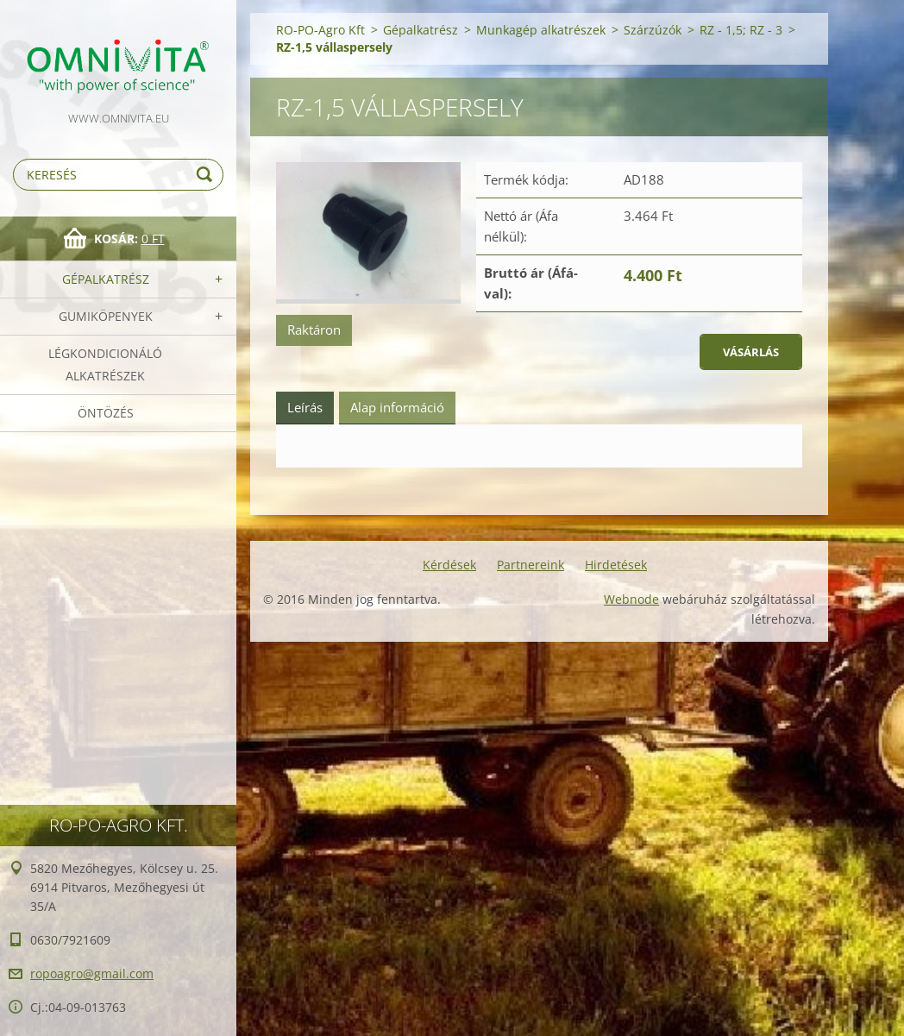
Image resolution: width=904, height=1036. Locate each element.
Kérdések (449, 564)
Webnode (631, 599)
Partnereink (530, 564)
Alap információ (397, 407)
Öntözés (106, 413)
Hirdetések (616, 564)
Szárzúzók (652, 30)
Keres (207, 174)
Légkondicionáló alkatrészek (105, 364)
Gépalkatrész (105, 279)
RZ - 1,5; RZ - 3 (741, 30)
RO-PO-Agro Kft (320, 30)
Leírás (305, 407)
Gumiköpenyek (106, 316)
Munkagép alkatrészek (541, 30)
